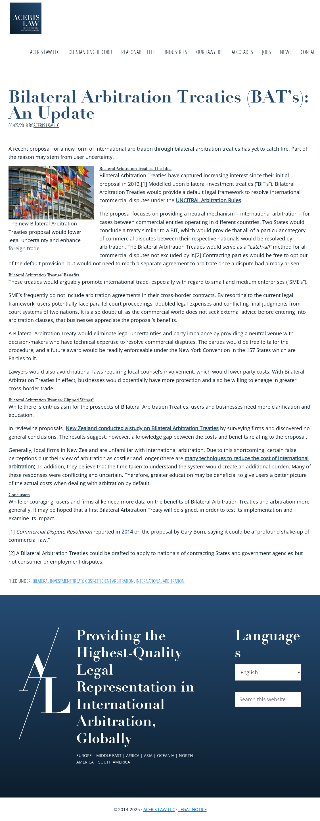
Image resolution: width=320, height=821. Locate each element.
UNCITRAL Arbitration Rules (208, 200)
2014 (127, 531)
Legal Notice (192, 809)
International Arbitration (160, 580)
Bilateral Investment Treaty (58, 580)
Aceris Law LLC (159, 809)
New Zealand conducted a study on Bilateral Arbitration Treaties (142, 428)
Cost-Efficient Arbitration (109, 580)
